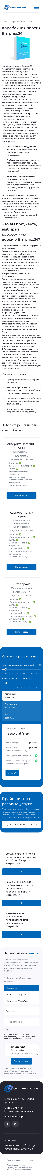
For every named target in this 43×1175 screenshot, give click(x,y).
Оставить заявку (21, 1061)
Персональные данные (16, 1165)
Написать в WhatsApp (17, 1001)
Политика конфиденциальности (20, 1160)
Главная (5, 22)
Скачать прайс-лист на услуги (21, 824)
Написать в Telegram (16, 994)
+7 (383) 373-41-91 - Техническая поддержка (19, 1109)
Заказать (12, 773)
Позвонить (11, 988)
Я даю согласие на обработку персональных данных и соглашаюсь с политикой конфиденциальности (20, 1036)
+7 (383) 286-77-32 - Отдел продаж (19, 1101)
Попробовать (21, 496)
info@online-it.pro (14, 1116)
